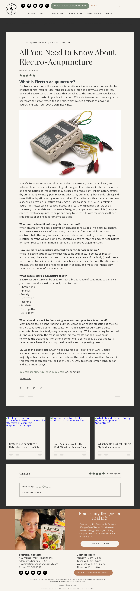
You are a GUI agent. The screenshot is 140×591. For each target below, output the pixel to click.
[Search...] (101, 6)
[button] (43, 13)
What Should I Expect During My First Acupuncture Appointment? (114, 445)
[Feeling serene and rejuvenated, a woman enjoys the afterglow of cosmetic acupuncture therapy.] (25, 428)
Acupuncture (69, 23)
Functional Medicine (91, 23)
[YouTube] (35, 6)
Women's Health (28, 23)
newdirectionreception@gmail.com (38, 564)
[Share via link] (41, 388)
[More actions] (119, 42)
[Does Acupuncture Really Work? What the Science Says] (70, 428)
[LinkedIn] (41, 6)
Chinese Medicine (115, 23)
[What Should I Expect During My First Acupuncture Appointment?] (114, 428)
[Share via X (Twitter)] (27, 388)
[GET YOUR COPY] (100, 544)
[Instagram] (23, 6)
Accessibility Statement (67, 585)
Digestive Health (49, 23)
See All (131, 411)
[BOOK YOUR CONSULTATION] (70, 6)
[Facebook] (29, 6)
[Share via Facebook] (20, 388)
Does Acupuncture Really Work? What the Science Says (70, 445)
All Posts (10, 23)
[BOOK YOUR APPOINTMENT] (93, 573)
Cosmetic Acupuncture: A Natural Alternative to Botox (25, 445)
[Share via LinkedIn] (34, 388)
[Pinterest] (47, 6)
